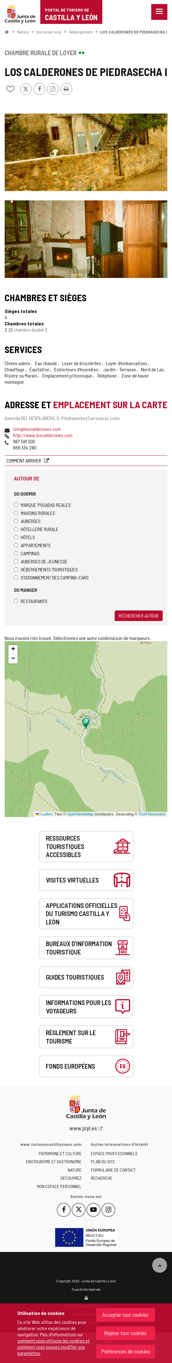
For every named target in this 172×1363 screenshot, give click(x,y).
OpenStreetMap (80, 814)
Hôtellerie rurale (36, 529)
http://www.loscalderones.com (43, 435)
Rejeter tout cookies (125, 1332)
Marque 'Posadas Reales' (42, 505)
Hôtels (24, 537)
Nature (23, 31)
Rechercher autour (139, 616)
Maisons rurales (34, 513)
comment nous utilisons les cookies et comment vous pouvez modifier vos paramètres (53, 1347)
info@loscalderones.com (37, 429)
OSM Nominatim (152, 814)
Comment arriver (24, 460)
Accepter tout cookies (125, 1314)
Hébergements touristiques (46, 569)
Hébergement (81, 31)
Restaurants (30, 601)
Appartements (32, 545)
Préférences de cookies (125, 1351)
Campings (27, 553)
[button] (13, 649)
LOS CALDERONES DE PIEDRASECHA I (133, 31)
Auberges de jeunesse (41, 561)
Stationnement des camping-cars (51, 577)
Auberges (27, 521)
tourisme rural (48, 31)
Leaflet (43, 814)
